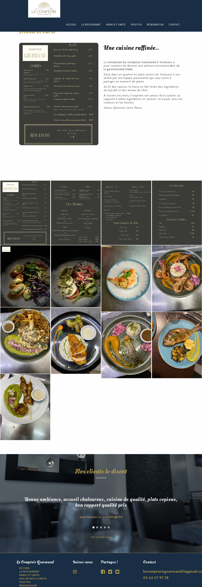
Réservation (155, 24)
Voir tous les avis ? (101, 516)
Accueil (71, 24)
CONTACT (25, 568)
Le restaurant (91, 24)
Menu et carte (116, 24)
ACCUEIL (24, 547)
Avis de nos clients (33, 557)
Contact (174, 24)
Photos (136, 24)
